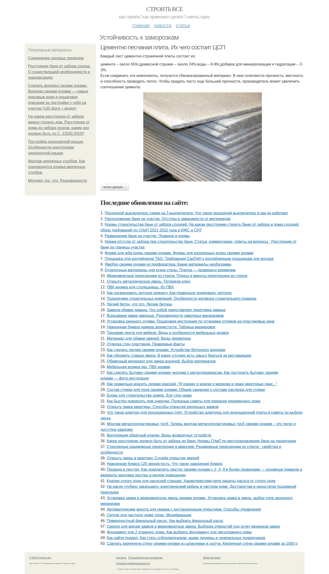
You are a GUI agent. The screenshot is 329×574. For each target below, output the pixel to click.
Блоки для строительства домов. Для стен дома (149, 395)
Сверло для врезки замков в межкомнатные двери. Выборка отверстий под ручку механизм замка (193, 526)
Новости (162, 25)
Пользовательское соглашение (145, 557)
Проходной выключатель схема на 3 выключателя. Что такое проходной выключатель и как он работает (196, 213)
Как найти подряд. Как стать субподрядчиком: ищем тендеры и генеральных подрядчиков (186, 538)
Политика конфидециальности (133, 563)
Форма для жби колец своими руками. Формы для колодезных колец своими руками (179, 253)
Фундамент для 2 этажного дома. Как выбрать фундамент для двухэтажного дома (179, 532)
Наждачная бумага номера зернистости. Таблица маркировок (161, 327)
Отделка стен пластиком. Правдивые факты (146, 344)
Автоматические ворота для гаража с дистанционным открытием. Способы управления (184, 509)
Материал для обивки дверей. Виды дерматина (149, 338)
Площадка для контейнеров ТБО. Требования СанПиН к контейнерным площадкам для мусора (189, 259)
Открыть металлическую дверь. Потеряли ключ (148, 281)
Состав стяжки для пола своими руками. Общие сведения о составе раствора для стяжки (186, 390)
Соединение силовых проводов (56, 58)
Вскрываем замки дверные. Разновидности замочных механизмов (165, 316)
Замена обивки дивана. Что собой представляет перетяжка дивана (166, 310)
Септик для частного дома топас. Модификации (149, 515)
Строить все (164, 9)
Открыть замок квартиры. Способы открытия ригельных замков (162, 407)
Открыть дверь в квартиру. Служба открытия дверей (153, 458)
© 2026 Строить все (40, 557)
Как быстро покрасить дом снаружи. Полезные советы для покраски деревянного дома (183, 401)
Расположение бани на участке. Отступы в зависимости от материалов (167, 219)
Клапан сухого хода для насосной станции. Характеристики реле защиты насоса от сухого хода (191, 481)
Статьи (183, 25)
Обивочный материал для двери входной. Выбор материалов (161, 361)
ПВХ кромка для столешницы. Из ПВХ (140, 287)
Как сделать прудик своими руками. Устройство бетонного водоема (166, 350)
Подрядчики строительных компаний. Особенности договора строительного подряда (181, 298)
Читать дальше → (114, 187)
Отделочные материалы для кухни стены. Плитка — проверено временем (170, 270)
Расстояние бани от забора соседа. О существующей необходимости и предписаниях (59, 72)
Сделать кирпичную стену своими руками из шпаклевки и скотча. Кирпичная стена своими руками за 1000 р (202, 543)
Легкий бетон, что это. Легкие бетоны (139, 304)
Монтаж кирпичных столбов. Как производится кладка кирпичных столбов (56, 166)
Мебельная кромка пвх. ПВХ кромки (138, 367)
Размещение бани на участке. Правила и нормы (147, 236)
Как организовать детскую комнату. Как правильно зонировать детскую (169, 293)
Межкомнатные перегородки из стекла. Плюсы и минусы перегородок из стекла (177, 276)
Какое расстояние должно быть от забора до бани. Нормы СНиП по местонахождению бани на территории (201, 441)
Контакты (121, 557)
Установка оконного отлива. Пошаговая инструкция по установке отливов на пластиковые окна (190, 321)
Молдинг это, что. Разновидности (57, 181)
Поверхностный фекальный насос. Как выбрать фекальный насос (165, 521)
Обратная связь (212, 557)
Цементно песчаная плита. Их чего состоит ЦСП (163, 47)
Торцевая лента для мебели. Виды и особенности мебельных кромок (168, 333)
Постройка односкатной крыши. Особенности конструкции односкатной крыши (56, 147)
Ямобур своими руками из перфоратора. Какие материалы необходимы (168, 264)
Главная (141, 25)
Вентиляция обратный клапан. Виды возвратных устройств (159, 435)
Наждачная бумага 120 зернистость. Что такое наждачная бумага (164, 464)
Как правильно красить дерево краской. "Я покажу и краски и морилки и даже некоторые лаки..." (192, 384)
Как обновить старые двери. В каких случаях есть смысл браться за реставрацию (179, 355)
